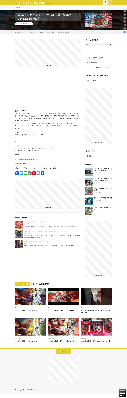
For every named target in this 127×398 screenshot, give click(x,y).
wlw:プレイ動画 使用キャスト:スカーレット (63, 344)
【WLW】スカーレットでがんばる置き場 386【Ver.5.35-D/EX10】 (45, 233)
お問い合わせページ (92, 64)
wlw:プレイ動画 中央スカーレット (28, 312)
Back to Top (63, 356)
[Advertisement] (48, 53)
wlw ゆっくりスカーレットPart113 (35, 223)
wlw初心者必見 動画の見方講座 (95, 59)
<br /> (48, 91)
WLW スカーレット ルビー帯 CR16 (36, 242)
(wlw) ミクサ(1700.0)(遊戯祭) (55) (103, 199)
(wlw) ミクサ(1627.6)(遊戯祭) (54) (103, 209)
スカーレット (28, 25)
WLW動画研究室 (30, 394)
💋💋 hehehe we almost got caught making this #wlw (94, 313)
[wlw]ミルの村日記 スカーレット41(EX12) (63, 312)
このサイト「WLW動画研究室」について (98, 68)
